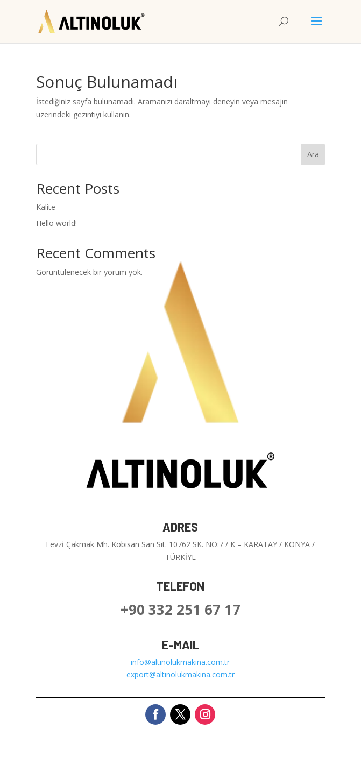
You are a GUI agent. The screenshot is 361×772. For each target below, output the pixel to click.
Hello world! (56, 223)
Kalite (45, 207)
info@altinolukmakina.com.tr (180, 662)
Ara (313, 154)
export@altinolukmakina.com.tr (180, 674)
